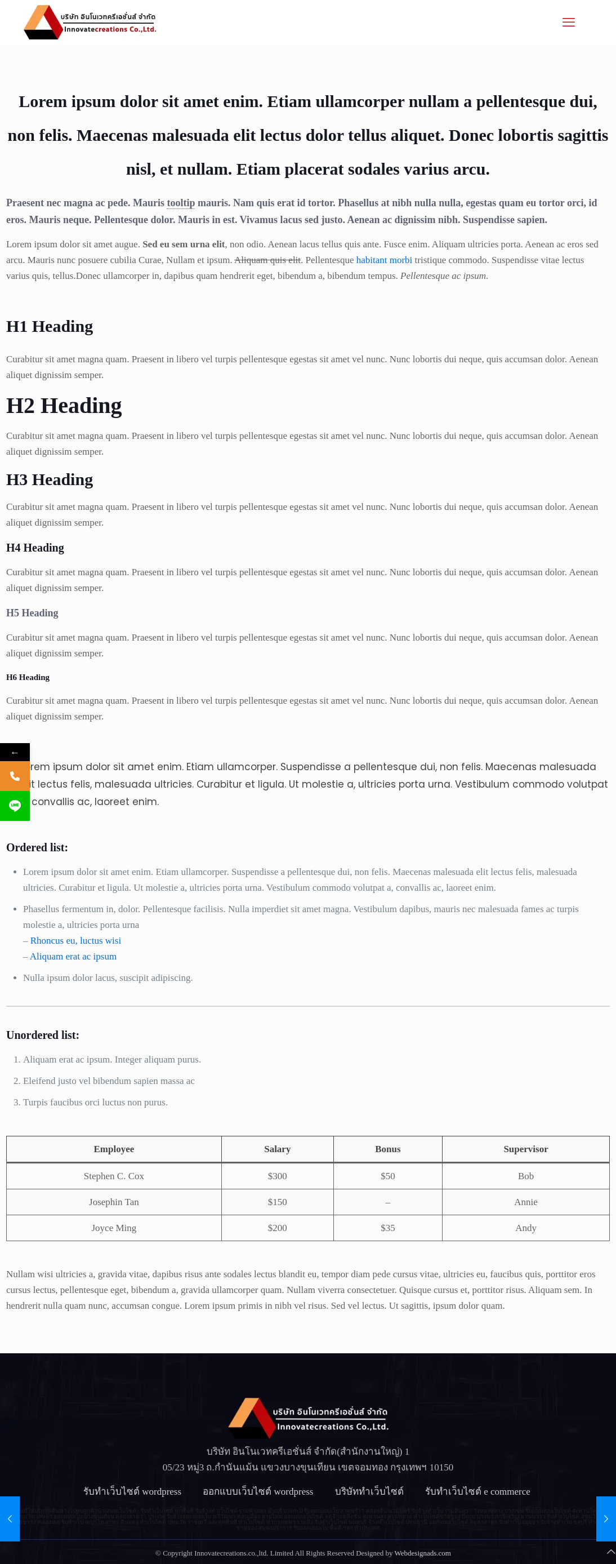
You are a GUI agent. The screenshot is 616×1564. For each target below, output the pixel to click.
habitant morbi (384, 260)
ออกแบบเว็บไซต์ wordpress (258, 1491)
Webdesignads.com (423, 1553)
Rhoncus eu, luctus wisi (76, 940)
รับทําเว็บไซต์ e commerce (479, 1491)
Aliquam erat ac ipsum (73, 956)
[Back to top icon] (611, 1552)
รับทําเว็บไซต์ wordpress (132, 1491)
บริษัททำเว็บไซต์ (369, 1491)
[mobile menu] (568, 22)
